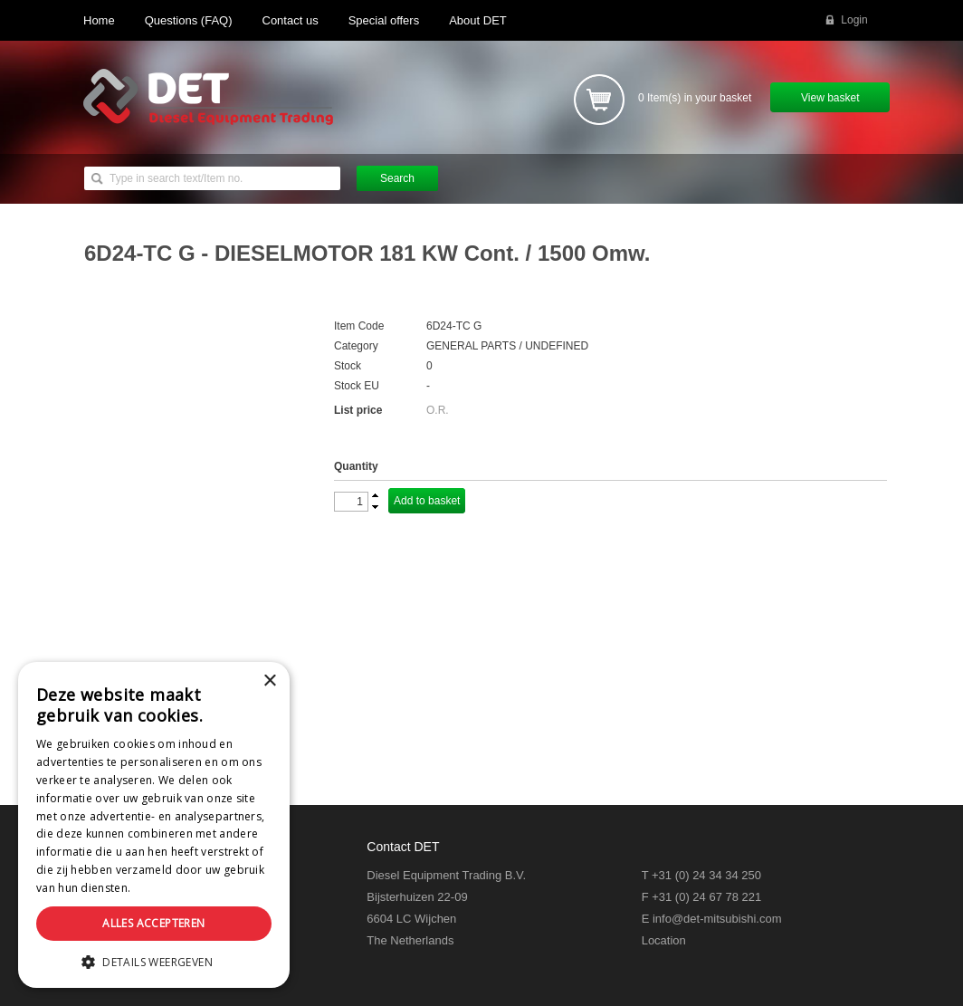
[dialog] (154, 825)
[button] (154, 961)
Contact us (290, 20)
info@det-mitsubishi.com (717, 918)
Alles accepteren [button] (153, 923)
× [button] (269, 681)
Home (99, 20)
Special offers (384, 20)
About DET (478, 20)
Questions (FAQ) (189, 20)
